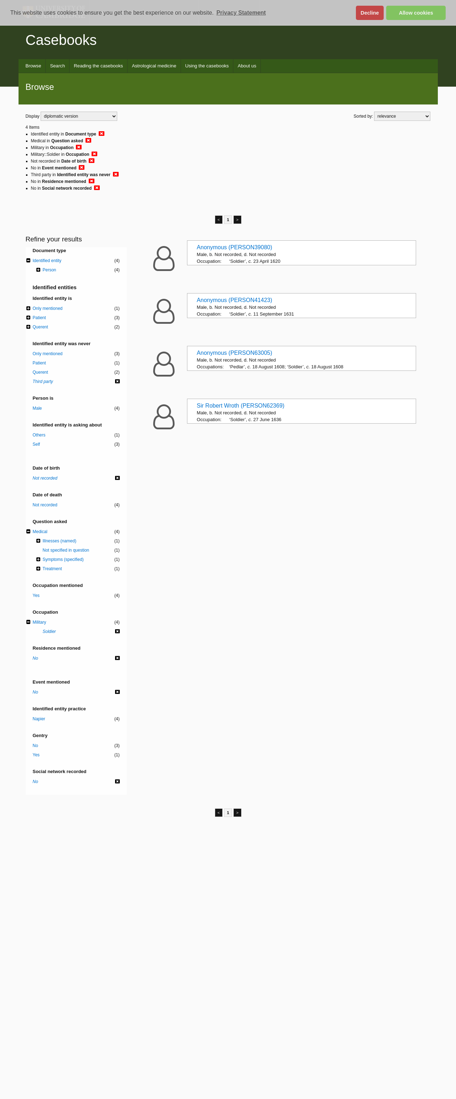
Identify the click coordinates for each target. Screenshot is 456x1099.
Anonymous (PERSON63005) (234, 353)
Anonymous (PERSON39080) (234, 247)
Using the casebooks (207, 65)
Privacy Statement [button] (241, 13)
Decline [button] (370, 13)
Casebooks (61, 40)
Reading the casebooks (98, 65)
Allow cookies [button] (416, 13)
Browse (33, 65)
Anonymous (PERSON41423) (234, 300)
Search (57, 65)
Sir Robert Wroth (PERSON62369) (240, 406)
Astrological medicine (154, 65)
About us (247, 65)
